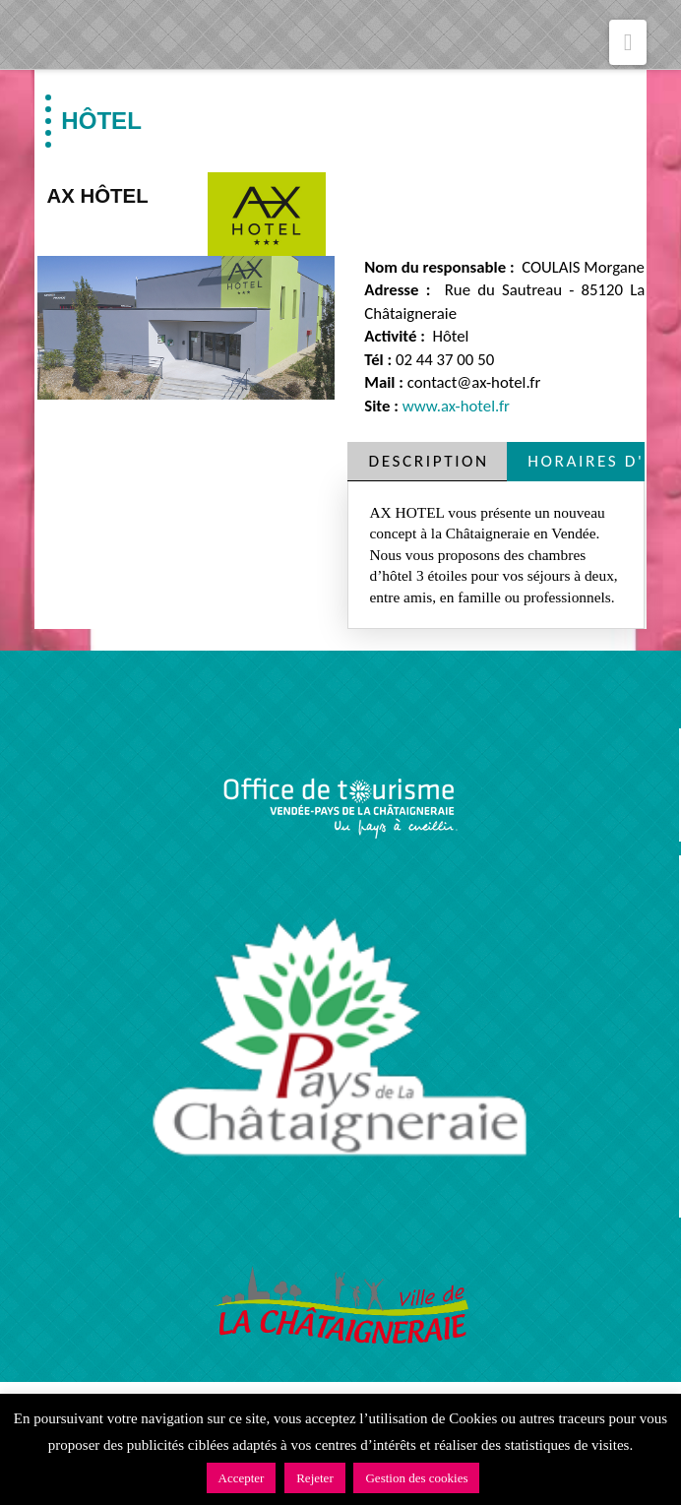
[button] (628, 42)
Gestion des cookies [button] (416, 1478)
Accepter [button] (241, 1478)
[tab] (427, 461)
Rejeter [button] (315, 1478)
